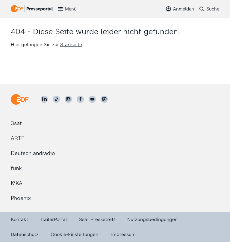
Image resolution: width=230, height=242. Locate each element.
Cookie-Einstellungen (74, 234)
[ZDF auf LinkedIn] (44, 99)
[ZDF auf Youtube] (92, 99)
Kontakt (19, 219)
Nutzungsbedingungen (152, 219)
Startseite (71, 44)
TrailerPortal (53, 219)
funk (16, 168)
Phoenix (21, 198)
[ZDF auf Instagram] (68, 99)
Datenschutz (25, 234)
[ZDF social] (104, 99)
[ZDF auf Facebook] (80, 99)
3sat (16, 123)
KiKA (16, 183)
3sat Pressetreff (97, 219)
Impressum (123, 234)
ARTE (17, 138)
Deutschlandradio (33, 153)
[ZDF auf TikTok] (56, 99)
